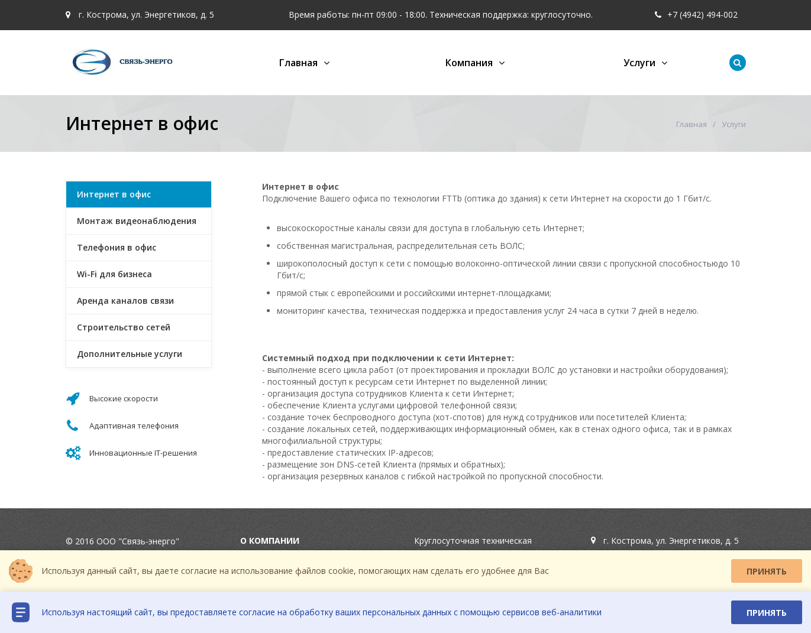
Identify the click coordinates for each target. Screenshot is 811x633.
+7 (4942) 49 (685, 14)
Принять (767, 571)
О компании (269, 540)
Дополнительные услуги (129, 353)
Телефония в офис (116, 247)
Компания (469, 62)
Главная (298, 62)
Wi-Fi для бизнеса (114, 274)
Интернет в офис (114, 194)
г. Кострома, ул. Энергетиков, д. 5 (140, 14)
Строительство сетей (123, 327)
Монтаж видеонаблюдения (136, 220)
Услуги (639, 62)
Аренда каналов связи (125, 300)
